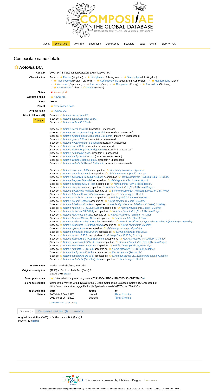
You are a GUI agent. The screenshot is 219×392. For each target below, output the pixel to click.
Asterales (93, 84)
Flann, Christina (123, 294)
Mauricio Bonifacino (170, 389)
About (46, 43)
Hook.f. (130, 194)
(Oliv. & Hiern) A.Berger (128, 187)
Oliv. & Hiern (77, 183)
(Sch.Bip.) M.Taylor (129, 214)
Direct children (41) (34, 115)
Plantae (65, 77)
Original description (33, 270)
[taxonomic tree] (57, 302)
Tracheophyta (62, 80)
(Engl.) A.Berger (125, 173)
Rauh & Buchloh (79, 142)
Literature (129, 43)
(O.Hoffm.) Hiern (80, 259)
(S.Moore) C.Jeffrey (124, 201)
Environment (37, 265)
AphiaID (40, 72)
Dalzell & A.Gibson (81, 177)
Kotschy (76, 252)
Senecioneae (62, 87)
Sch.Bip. (76, 214)
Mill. (58, 96)
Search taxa (61, 43)
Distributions (112, 43)
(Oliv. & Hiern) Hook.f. (128, 180)
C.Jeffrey (134, 225)
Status (41, 92)
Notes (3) (78, 311)
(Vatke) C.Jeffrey (135, 204)
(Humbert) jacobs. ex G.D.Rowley (138, 190)
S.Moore (74, 139)
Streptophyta (132, 77)
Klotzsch (76, 156)
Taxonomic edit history (36, 293)
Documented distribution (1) (53, 311)
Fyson (77, 245)
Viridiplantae (95, 77)
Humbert (76, 190)
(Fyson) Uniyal (130, 245)
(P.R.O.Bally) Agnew (82, 149)
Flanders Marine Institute (96, 389)
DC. (58, 110)
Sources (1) (26, 311)
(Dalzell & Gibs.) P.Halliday (143, 177)
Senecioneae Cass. (62, 106)
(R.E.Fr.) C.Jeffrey (122, 235)
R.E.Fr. (73, 235)
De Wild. (75, 180)
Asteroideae (150, 84)
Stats (142, 43)
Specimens (95, 43)
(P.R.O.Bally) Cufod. (82, 238)
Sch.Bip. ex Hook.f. (82, 132)
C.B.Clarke (75, 122)
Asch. (75, 153)
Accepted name (36, 96)
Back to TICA (169, 43)
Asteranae (60, 84)
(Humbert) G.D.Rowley (153, 221)
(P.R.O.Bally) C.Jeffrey (139, 207)
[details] (67, 274)
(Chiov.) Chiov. (78, 218)
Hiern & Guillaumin (81, 163)
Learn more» (150, 380)
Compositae (120, 84)
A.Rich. (75, 170)
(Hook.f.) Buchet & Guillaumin (85, 135)
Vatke (75, 204)
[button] (16, 67)
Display (39, 120)
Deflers (73, 146)
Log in (153, 43)
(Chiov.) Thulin (129, 218)
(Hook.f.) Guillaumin (80, 194)
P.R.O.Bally (76, 211)
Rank (42, 101)
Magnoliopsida (160, 80)
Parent (41, 106)
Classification (37, 77)
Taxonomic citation (34, 282)
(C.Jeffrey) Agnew (81, 225)
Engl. (74, 173)
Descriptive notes (35, 278)
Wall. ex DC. (78, 118)
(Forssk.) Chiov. (78, 231)
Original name (37, 110)
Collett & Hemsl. (78, 159)
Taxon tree (78, 43)
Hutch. (73, 187)
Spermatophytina (107, 80)
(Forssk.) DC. (129, 231)
